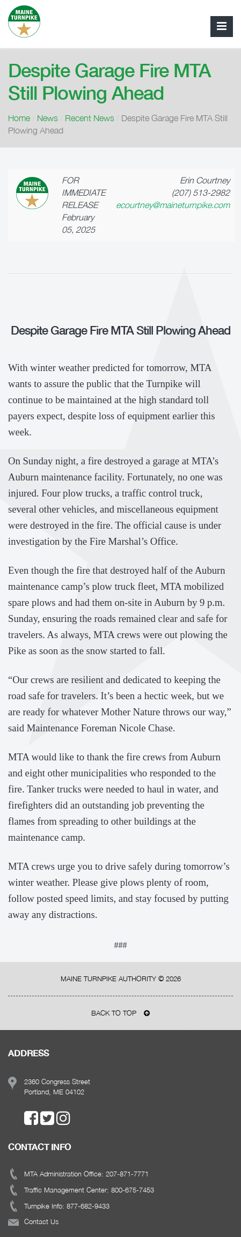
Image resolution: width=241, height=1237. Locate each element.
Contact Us (41, 1221)
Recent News (89, 118)
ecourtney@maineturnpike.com (173, 205)
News (47, 118)
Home (19, 118)
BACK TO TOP (120, 1013)
